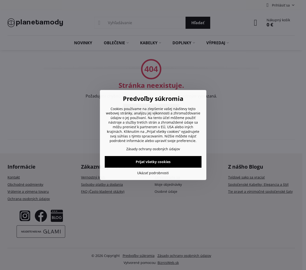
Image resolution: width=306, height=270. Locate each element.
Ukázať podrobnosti (153, 173)
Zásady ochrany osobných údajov (153, 149)
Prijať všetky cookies (153, 161)
